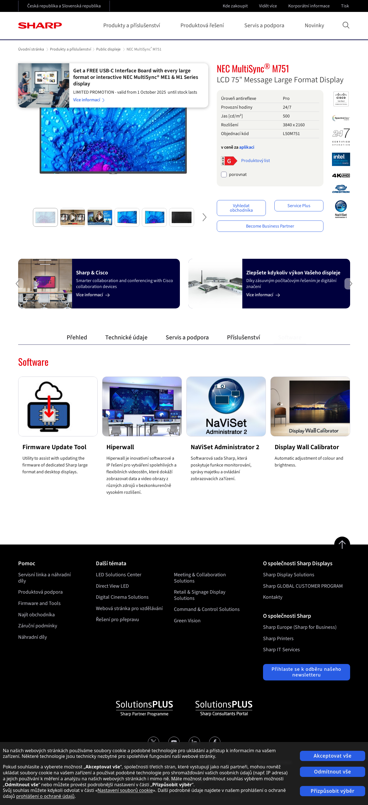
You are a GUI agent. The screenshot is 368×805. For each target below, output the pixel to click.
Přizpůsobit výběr (332, 791)
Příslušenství (243, 337)
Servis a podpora (265, 26)
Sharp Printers (278, 638)
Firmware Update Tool (54, 447)
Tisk (345, 6)
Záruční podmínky (37, 625)
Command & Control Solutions (206, 609)
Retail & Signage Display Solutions (199, 595)
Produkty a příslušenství (132, 26)
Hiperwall (120, 447)
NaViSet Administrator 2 (225, 447)
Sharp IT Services (281, 649)
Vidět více (268, 6)
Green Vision (187, 620)
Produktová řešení (203, 26)
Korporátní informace (309, 6)
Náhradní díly (32, 637)
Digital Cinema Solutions (122, 597)
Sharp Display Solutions (288, 574)
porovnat (238, 174)
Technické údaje (126, 337)
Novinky (314, 26)
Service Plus (298, 206)
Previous (6, 288)
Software (290, 337)
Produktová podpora (40, 592)
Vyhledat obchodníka (241, 208)
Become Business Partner (270, 226)
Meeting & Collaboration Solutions (200, 578)
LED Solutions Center (118, 574)
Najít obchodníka (36, 614)
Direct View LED (112, 586)
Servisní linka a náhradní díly (44, 578)
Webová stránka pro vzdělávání (129, 608)
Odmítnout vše (332, 771)
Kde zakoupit (235, 6)
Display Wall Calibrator (307, 447)
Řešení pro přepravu (117, 619)
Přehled (77, 337)
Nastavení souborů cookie (125, 790)
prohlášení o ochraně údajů (45, 796)
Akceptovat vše (333, 756)
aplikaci (246, 147)
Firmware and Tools (39, 603)
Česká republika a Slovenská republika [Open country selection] (64, 6)
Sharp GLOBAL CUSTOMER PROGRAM (303, 586)
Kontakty (272, 597)
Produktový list (255, 160)
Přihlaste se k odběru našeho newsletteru (306, 672)
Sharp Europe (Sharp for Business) (300, 627)
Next (202, 221)
